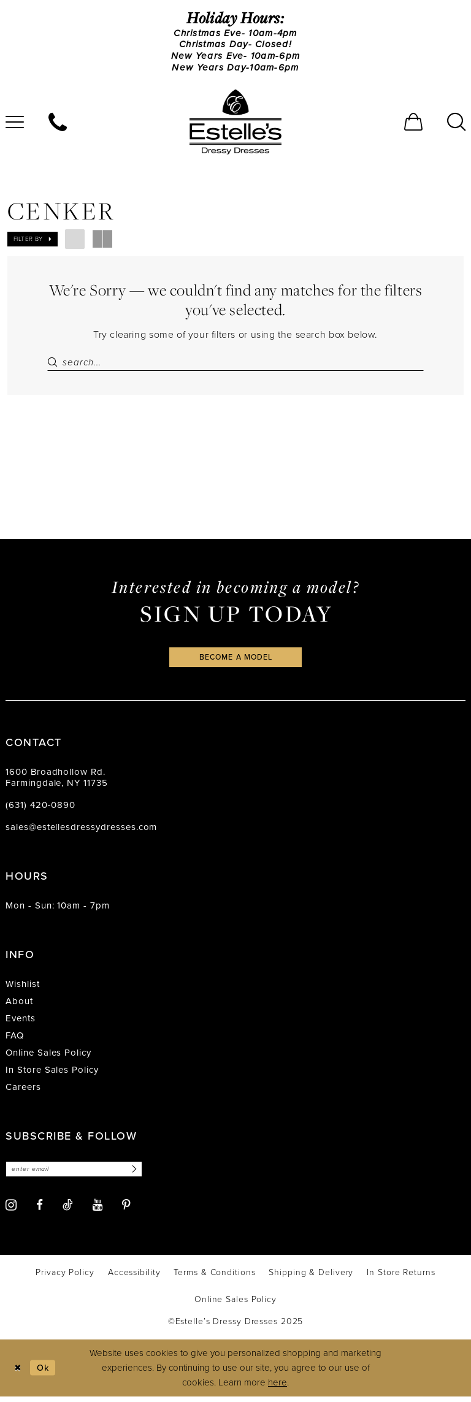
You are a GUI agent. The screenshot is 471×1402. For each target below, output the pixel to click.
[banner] (235, 124)
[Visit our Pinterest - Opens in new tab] (126, 1210)
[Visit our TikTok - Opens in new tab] (68, 1210)
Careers (23, 1092)
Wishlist (23, 989)
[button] (413, 124)
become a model (235, 661)
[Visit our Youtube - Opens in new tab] (97, 1210)
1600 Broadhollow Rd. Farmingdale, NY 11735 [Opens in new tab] (57, 782)
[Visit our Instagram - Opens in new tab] (11, 1210)
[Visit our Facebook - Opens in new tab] (39, 1210)
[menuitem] (57, 124)
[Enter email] (78, 1174)
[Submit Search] (54, 364)
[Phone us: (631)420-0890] (57, 124)
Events (21, 1023)
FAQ (15, 1040)
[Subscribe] (139, 1174)
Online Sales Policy (48, 1057)
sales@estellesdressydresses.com (81, 832)
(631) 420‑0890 (40, 810)
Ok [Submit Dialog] (45, 1372)
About (19, 1006)
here (277, 1388)
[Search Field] (235, 364)
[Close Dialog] (18, 1373)
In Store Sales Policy (52, 1074)
